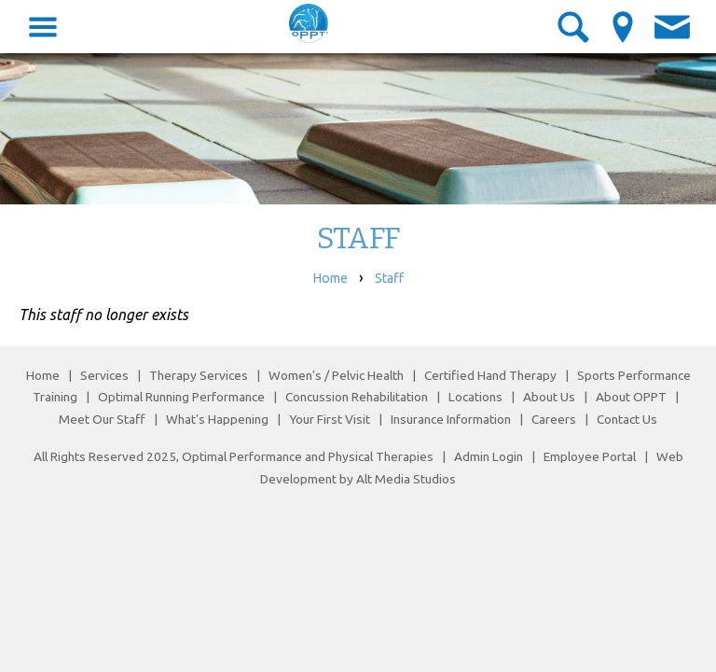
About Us (549, 396)
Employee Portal (590, 456)
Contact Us (627, 419)
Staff (389, 278)
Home (330, 278)
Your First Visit (329, 419)
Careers (553, 419)
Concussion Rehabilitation (356, 396)
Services (104, 375)
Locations (475, 396)
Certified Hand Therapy (490, 375)
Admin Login (488, 456)
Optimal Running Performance (181, 396)
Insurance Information (451, 419)
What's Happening (217, 419)
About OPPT (631, 396)
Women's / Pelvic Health (337, 375)
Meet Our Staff (102, 419)
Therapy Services (198, 375)
